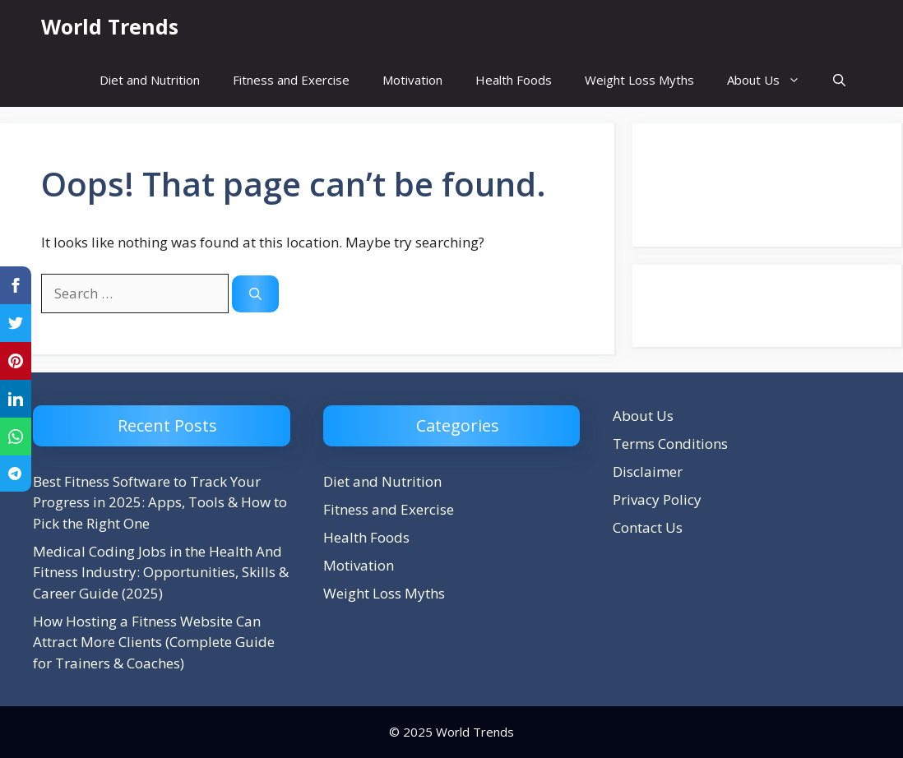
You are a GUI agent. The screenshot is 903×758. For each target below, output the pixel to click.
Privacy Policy (657, 499)
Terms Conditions (670, 443)
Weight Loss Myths (639, 80)
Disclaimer (648, 471)
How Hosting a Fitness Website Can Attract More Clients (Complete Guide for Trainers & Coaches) (154, 642)
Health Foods (513, 80)
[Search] (255, 293)
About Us (772, 80)
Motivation (412, 80)
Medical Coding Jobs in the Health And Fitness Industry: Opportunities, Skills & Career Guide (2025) (161, 572)
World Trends (109, 26)
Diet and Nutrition (150, 80)
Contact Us (648, 527)
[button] (839, 80)
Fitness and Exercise (291, 80)
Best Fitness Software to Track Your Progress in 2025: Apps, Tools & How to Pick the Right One (160, 502)
